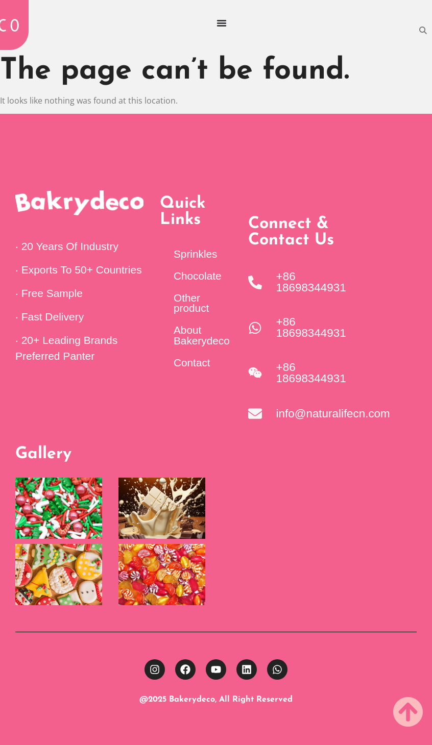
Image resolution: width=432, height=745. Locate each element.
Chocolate (198, 276)
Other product (191, 303)
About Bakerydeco (202, 335)
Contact (192, 362)
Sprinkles (196, 254)
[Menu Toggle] (222, 23)
